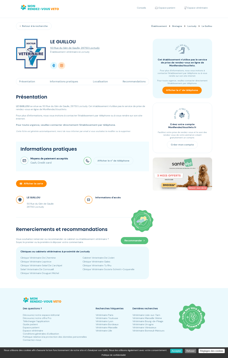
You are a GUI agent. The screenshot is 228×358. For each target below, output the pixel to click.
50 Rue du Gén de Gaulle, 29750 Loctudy (75, 48)
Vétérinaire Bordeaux (107, 324)
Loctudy (191, 26)
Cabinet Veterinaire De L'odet (99, 257)
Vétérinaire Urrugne (143, 324)
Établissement (159, 26)
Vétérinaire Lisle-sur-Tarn (146, 315)
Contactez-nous (32, 340)
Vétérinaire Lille (104, 330)
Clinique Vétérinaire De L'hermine (38, 257)
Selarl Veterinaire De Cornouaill (37, 269)
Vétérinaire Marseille (106, 327)
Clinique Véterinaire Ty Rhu (97, 265)
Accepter (176, 351)
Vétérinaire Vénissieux (144, 327)
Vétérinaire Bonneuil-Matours (148, 330)
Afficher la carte (31, 183)
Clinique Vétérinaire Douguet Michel (39, 273)
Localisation (100, 81)
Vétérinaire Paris (104, 315)
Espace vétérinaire (33, 330)
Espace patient (31, 327)
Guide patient (30, 324)
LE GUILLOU (33, 197)
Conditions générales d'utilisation (41, 333)
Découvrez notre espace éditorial (41, 315)
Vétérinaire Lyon (104, 321)
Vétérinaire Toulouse (107, 318)
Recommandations (134, 81)
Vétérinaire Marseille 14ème (147, 318)
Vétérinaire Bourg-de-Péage (147, 321)
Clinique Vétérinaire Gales (96, 261)
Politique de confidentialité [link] (114, 355)
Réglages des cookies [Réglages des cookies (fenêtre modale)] (211, 351)
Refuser (190, 351)
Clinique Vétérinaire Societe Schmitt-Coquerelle (108, 269)
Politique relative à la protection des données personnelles (55, 336)
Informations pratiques (64, 81)
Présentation (27, 81)
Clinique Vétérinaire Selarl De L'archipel (41, 265)
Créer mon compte (182, 144)
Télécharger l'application (36, 321)
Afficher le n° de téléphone (182, 90)
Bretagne (177, 26)
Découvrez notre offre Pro (37, 318)
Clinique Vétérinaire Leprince (35, 261)
